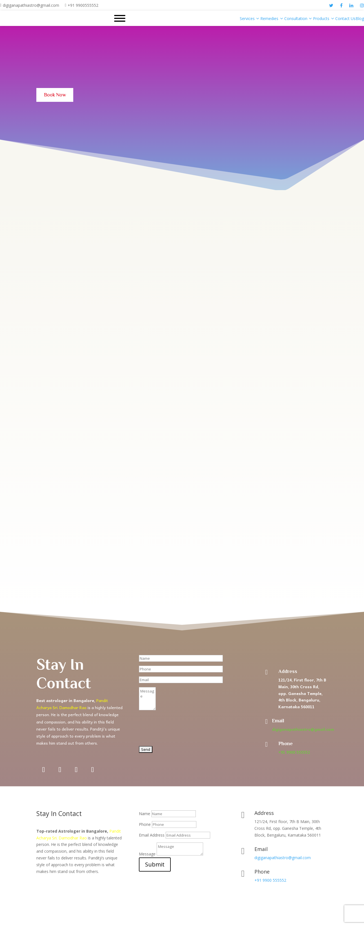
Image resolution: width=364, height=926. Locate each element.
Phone (145, 825)
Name (144, 815)
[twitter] (331, 5)
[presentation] (182, 733)
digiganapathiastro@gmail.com (31, 5)
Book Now (57, 96)
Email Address (152, 836)
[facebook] (341, 5)
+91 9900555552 (83, 5)
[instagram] (362, 5)
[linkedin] (351, 5)
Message (147, 855)
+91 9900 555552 (294, 753)
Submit (155, 866)
